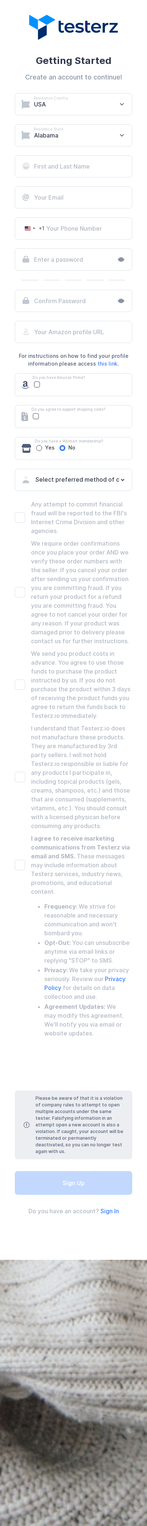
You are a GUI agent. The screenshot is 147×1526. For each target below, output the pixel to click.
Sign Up (73, 1183)
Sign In (109, 1211)
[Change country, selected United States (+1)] (33, 228)
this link (107, 363)
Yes (50, 447)
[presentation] (73, 1065)
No (71, 447)
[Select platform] (81, 104)
